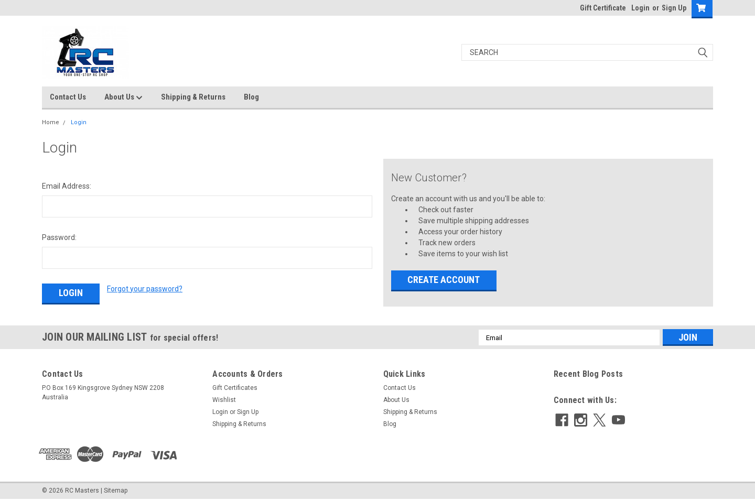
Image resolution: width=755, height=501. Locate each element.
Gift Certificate (603, 8)
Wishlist (224, 400)
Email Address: (66, 186)
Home (50, 122)
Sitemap (115, 490)
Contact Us (68, 97)
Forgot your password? (144, 289)
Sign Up (674, 8)
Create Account (443, 279)
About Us (123, 97)
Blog (251, 97)
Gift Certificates (234, 387)
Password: (59, 237)
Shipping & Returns (193, 97)
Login (640, 8)
